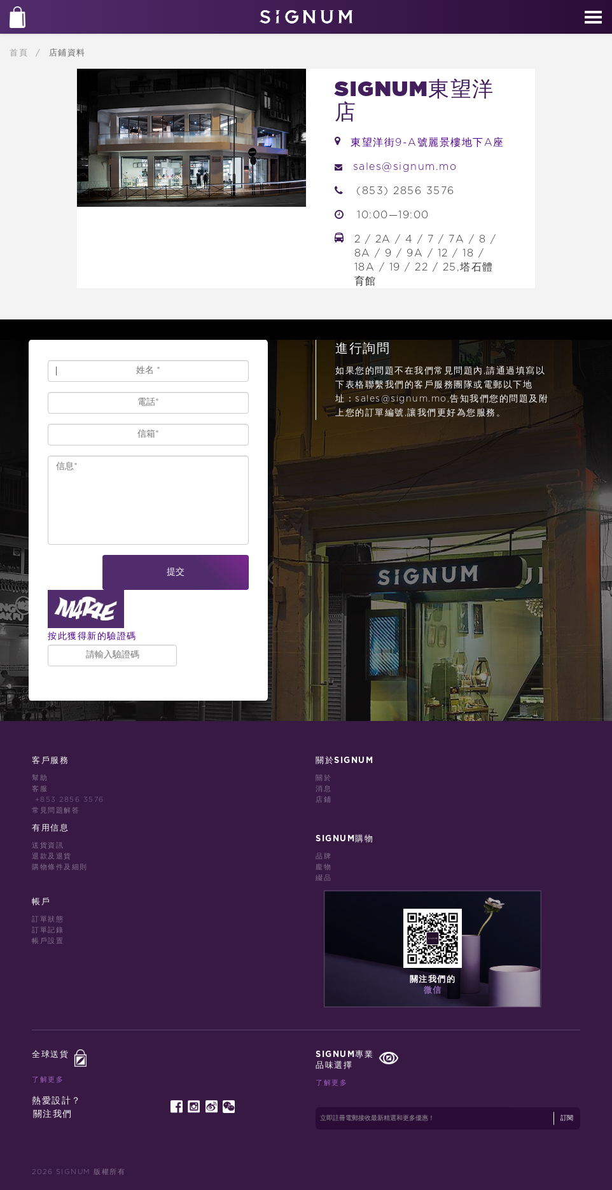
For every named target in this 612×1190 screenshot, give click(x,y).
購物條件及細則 (60, 867)
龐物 (323, 867)
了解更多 (48, 1079)
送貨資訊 (48, 845)
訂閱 (566, 1118)
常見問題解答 (56, 810)
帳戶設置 (48, 940)
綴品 (323, 877)
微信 (433, 990)
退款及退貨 (52, 856)
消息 (323, 788)
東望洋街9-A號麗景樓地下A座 (427, 142)
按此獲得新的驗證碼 (92, 636)
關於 (323, 777)
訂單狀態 (48, 919)
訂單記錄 (48, 930)
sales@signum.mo (405, 167)
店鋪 (323, 799)
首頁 (21, 53)
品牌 (323, 856)
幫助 (40, 777)
